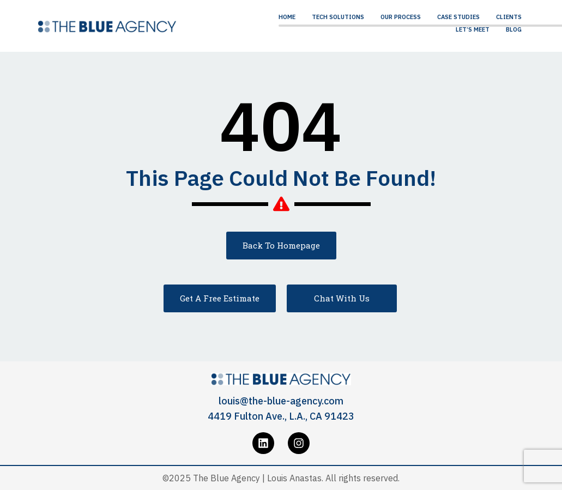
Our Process (400, 17)
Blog (514, 29)
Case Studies (458, 17)
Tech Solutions (338, 17)
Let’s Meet (473, 29)
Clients (509, 17)
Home (287, 17)
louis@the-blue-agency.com (281, 401)
